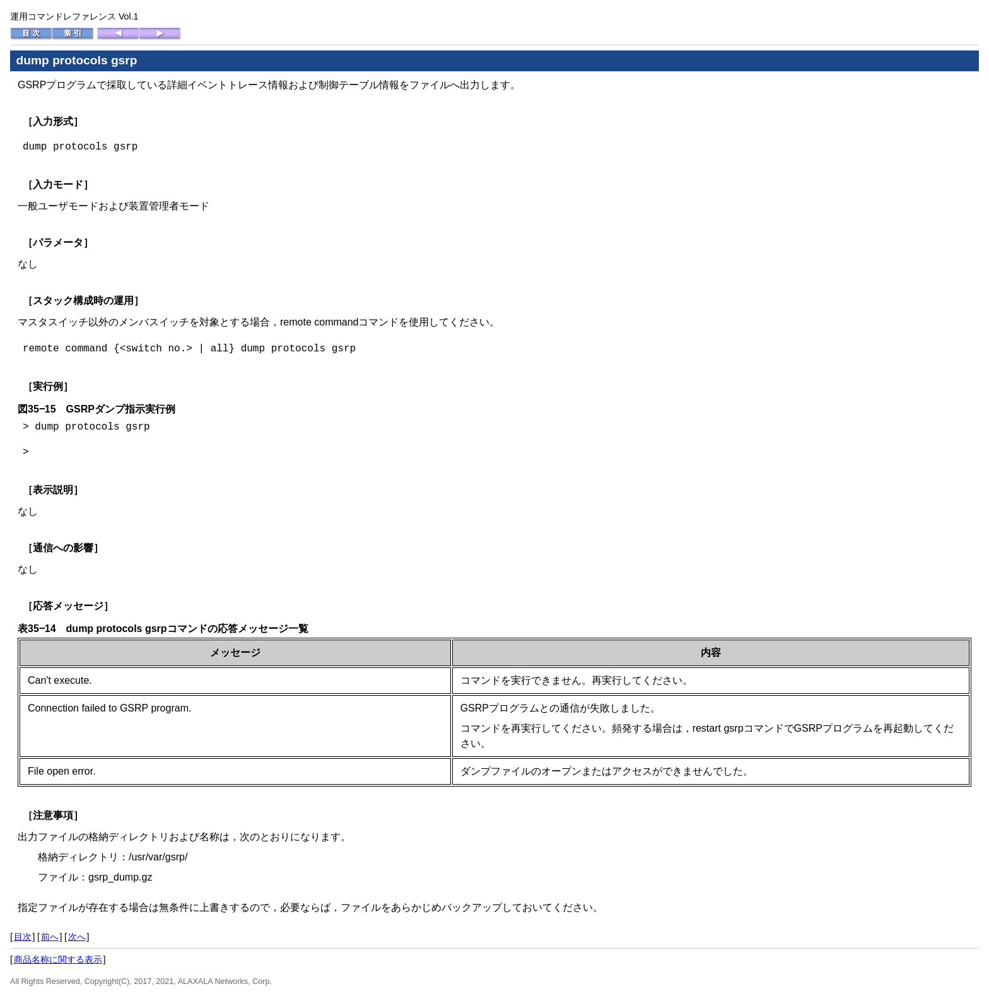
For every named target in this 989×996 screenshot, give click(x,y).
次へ (77, 937)
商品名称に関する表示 (58, 959)
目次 (23, 937)
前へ (50, 937)
